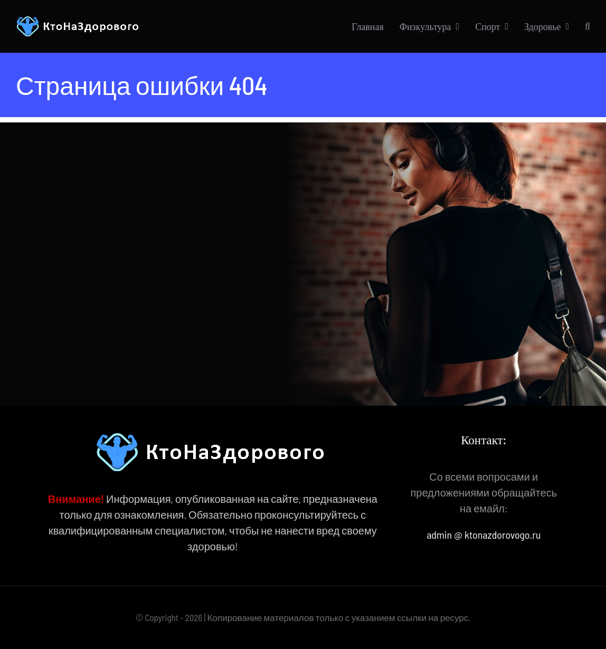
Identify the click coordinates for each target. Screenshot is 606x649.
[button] (587, 26)
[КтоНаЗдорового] (79, 21)
